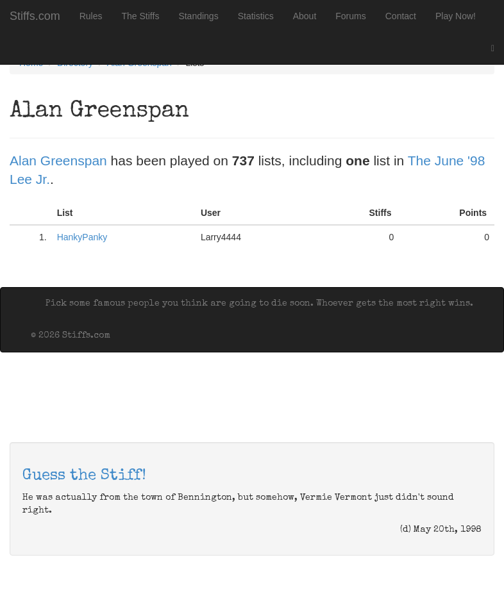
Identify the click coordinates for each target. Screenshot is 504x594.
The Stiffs (141, 16)
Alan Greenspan (58, 160)
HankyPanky (82, 237)
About (305, 16)
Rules (91, 16)
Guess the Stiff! (84, 476)
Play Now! (455, 16)
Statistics (256, 16)
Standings (198, 16)
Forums (350, 16)
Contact (400, 16)
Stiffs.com (35, 16)
